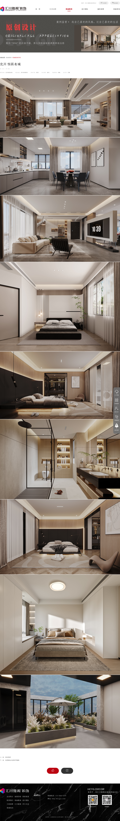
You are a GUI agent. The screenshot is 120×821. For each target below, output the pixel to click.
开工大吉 (25, 804)
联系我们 (10, 800)
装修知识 (10, 808)
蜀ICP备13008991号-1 (70, 817)
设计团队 (85, 9)
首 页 (37, 9)
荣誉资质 (25, 796)
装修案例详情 (17, 57)
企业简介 (10, 796)
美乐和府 (8, 757)
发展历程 (18, 796)
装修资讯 (116, 9)
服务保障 (101, 9)
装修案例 (69, 9)
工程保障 (10, 804)
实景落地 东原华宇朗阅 (12, 760)
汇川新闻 (18, 804)
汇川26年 (53, 9)
